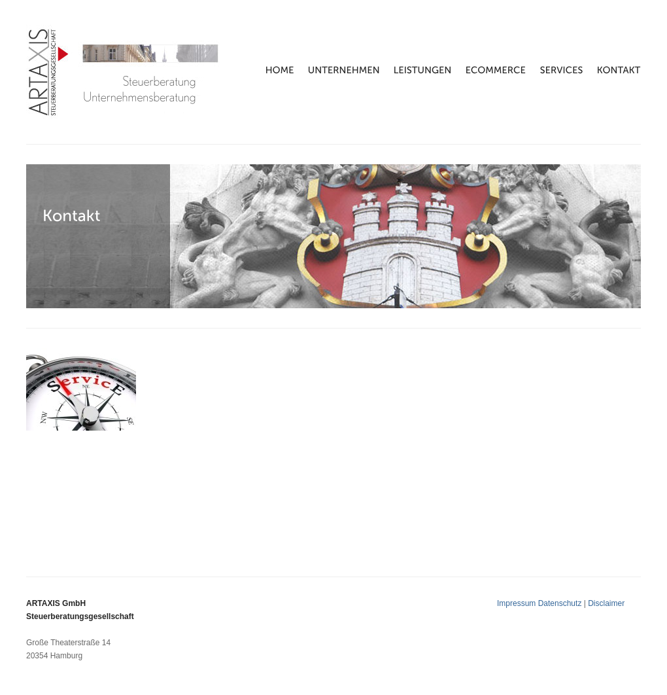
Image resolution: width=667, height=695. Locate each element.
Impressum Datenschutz (540, 603)
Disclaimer (606, 603)
